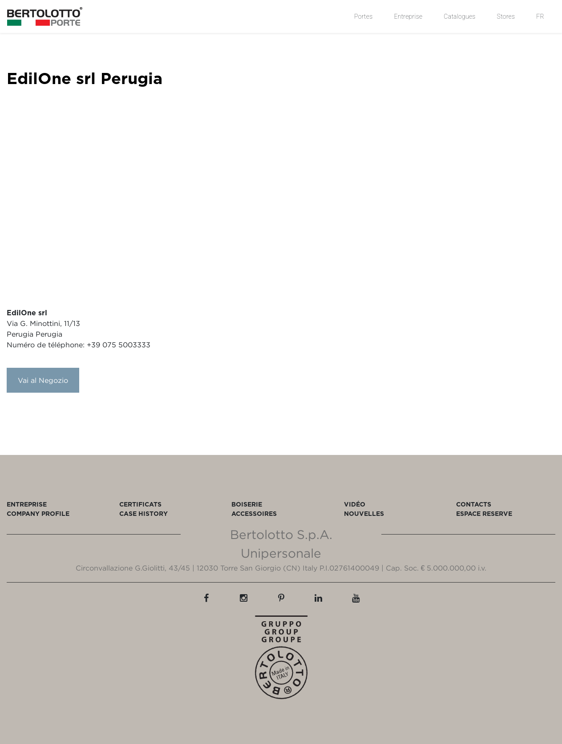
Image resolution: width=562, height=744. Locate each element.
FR (540, 16)
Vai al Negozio (43, 380)
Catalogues (459, 16)
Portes (363, 16)
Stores (506, 16)
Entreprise (408, 16)
